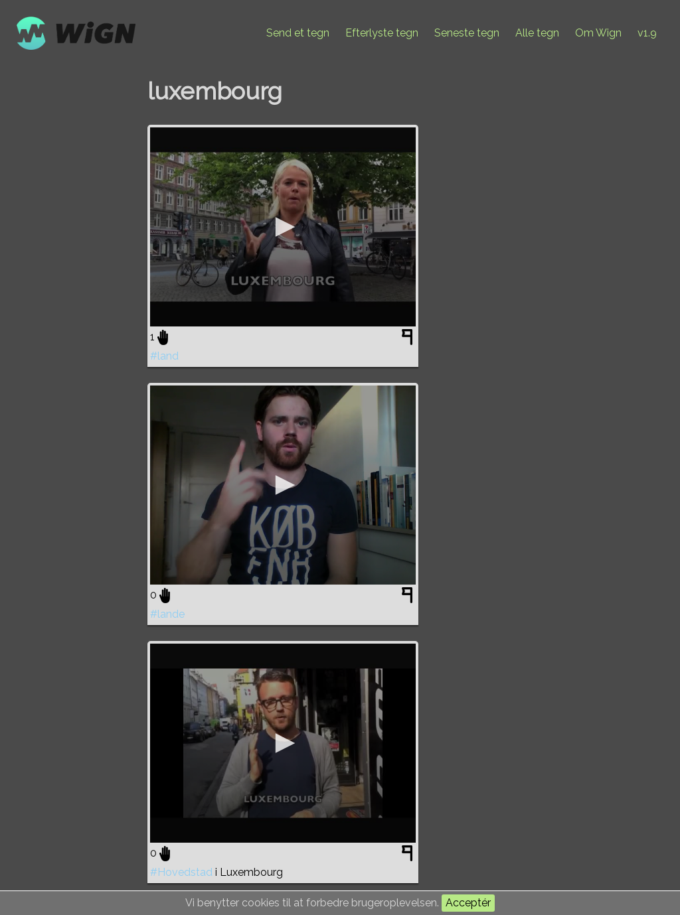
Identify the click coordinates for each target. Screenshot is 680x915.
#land (164, 356)
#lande (167, 614)
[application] (283, 226)
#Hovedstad (181, 872)
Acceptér (468, 902)
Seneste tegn (466, 33)
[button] (283, 227)
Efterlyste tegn (381, 33)
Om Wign (598, 33)
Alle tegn (537, 33)
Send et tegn (297, 33)
